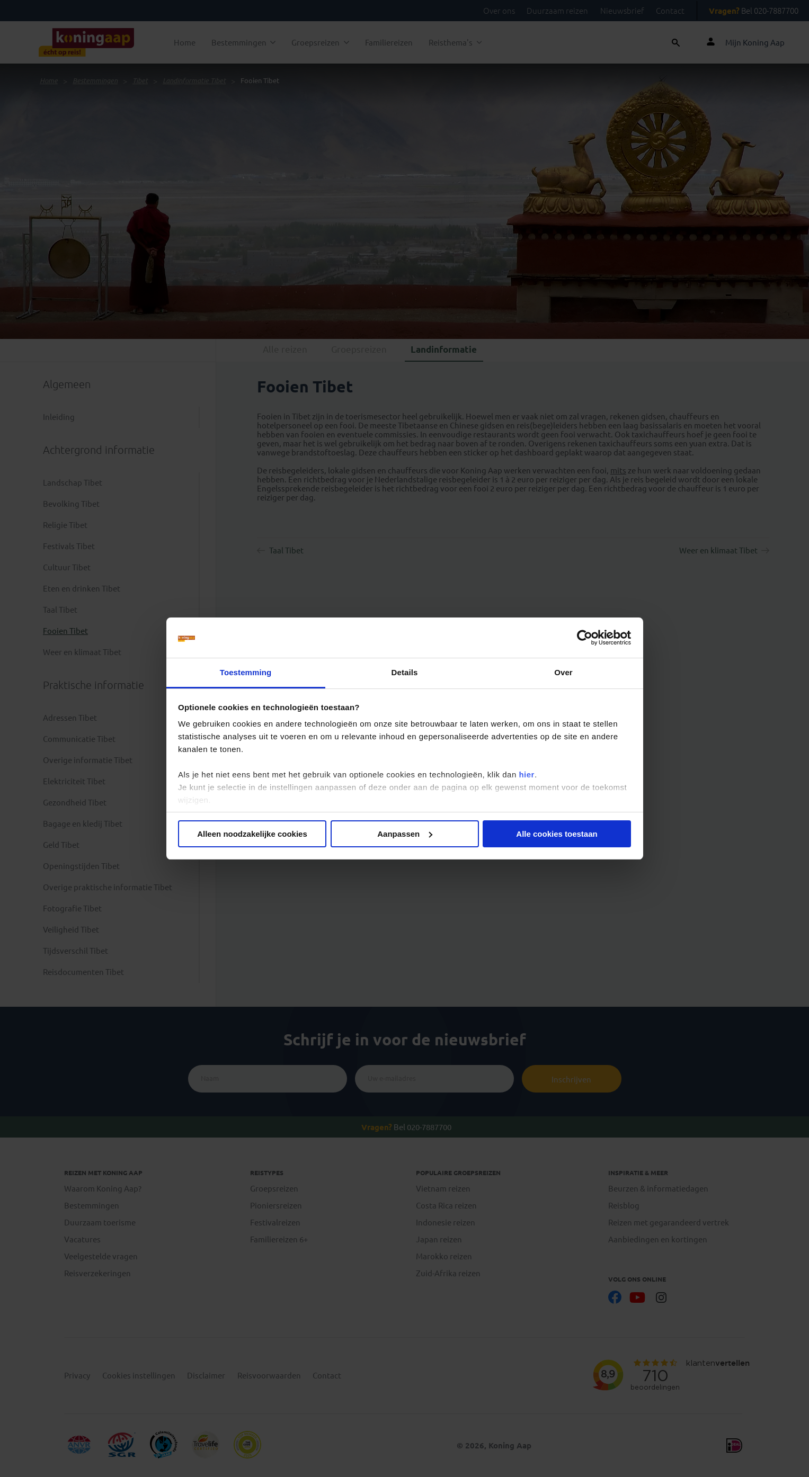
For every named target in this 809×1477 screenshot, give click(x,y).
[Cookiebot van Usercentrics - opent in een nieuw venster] (584, 638)
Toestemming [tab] (246, 672)
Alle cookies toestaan (556, 833)
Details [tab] (405, 672)
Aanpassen (404, 833)
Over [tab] (563, 672)
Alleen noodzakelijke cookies (252, 833)
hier (527, 774)
